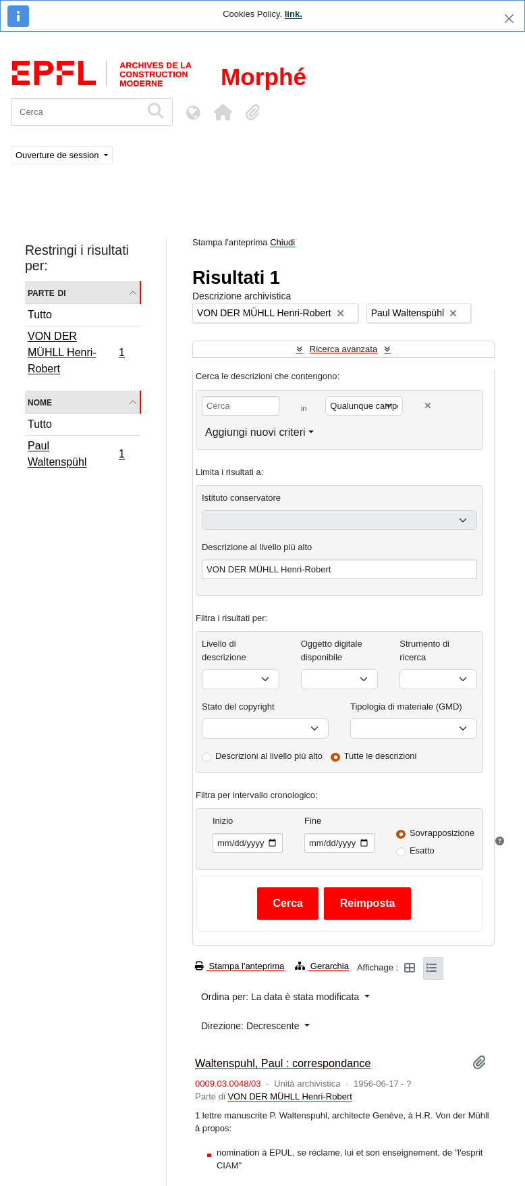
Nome (40, 401)
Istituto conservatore (241, 498)
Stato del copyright (238, 706)
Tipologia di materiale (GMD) (406, 706)
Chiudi (282, 242)
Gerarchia (322, 966)
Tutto (40, 314)
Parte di (47, 292)
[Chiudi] (509, 18)
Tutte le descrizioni (380, 756)
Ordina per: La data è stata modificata (281, 996)
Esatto (422, 850)
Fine (312, 821)
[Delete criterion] (427, 406)
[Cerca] (76, 112)
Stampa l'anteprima (239, 966)
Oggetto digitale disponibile (331, 650)
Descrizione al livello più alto (257, 547)
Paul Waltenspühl (76, 454)
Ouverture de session (58, 155)
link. (293, 14)
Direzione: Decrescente (251, 1025)
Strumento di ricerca (424, 650)
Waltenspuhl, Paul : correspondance (282, 1063)
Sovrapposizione (442, 833)
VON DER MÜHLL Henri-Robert (76, 352)
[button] (223, 112)
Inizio (223, 821)
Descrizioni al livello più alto (269, 756)
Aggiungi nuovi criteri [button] (255, 432)
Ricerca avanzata (343, 349)
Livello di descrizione (224, 650)
